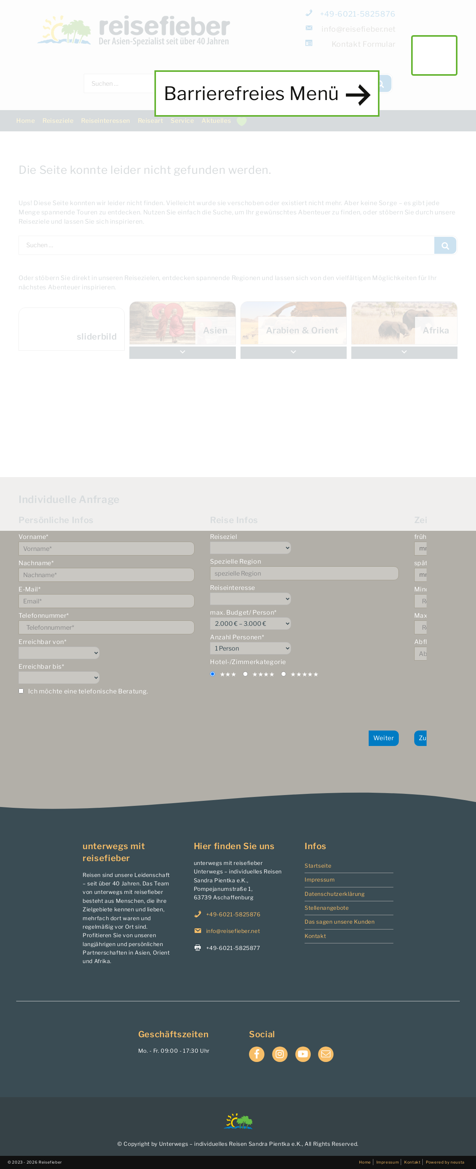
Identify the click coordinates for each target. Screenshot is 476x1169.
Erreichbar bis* (113, 673)
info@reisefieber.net (351, 29)
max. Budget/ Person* (317, 619)
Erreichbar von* (113, 648)
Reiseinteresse (317, 594)
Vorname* (113, 544)
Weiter (396, 738)
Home (25, 120)
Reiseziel (317, 543)
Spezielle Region (317, 569)
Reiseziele (57, 120)
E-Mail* (113, 597)
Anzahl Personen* (317, 644)
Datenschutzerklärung (335, 893)
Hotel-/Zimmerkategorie (261, 662)
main (434, 55)
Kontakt (315, 936)
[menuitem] (404, 323)
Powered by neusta (445, 1162)
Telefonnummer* (113, 623)
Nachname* (113, 570)
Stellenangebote (327, 907)
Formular (351, 44)
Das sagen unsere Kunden (340, 921)
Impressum (320, 879)
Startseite (318, 865)
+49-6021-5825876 (351, 14)
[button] (404, 353)
